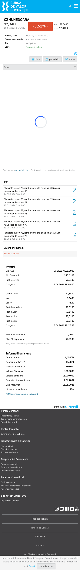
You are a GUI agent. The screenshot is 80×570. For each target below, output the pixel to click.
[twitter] (72, 509)
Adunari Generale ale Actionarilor (16, 485)
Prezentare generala (10, 415)
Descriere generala (9, 464)
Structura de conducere (11, 467)
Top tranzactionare (9, 452)
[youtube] (77, 509)
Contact (40, 545)
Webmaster (40, 536)
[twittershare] (73, 406)
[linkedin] (62, 509)
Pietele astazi (7, 446)
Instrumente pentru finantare (14, 419)
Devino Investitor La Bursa (13, 434)
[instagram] (57, 509)
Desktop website (40, 518)
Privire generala (8, 482)
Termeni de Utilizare (40, 527)
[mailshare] (66, 406)
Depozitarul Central (10, 500)
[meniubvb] (76, 6)
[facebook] (67, 509)
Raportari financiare (10, 489)
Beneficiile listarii (9, 422)
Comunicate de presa (10, 470)
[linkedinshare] (70, 406)
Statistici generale (9, 449)
